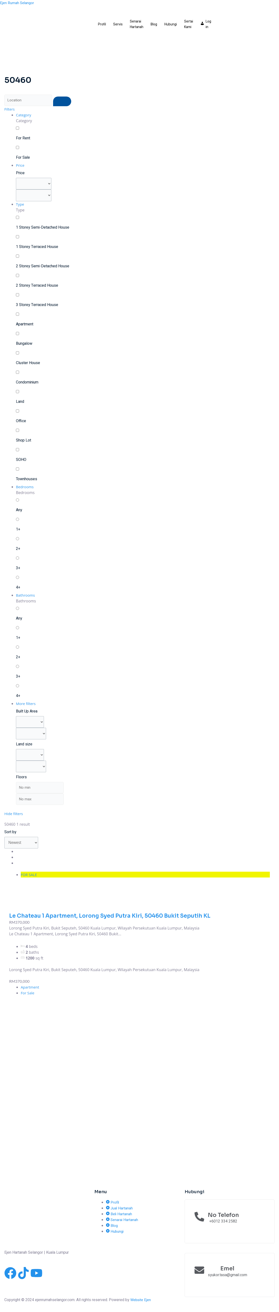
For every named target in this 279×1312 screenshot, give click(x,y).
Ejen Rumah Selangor (17, 3)
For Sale (28, 997)
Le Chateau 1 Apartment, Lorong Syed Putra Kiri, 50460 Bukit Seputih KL (116, 920)
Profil (102, 24)
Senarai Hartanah (136, 24)
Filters (9, 109)
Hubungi (170, 24)
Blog (154, 24)
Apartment (30, 992)
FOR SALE (29, 879)
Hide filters (14, 818)
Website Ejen (141, 1300)
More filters (26, 704)
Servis (118, 24)
